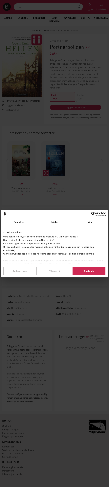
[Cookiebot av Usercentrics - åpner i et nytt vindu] (93, 214)
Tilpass (54, 271)
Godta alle (89, 271)
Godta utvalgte (20, 271)
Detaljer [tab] (54, 222)
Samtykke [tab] (19, 222)
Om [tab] (90, 222)
